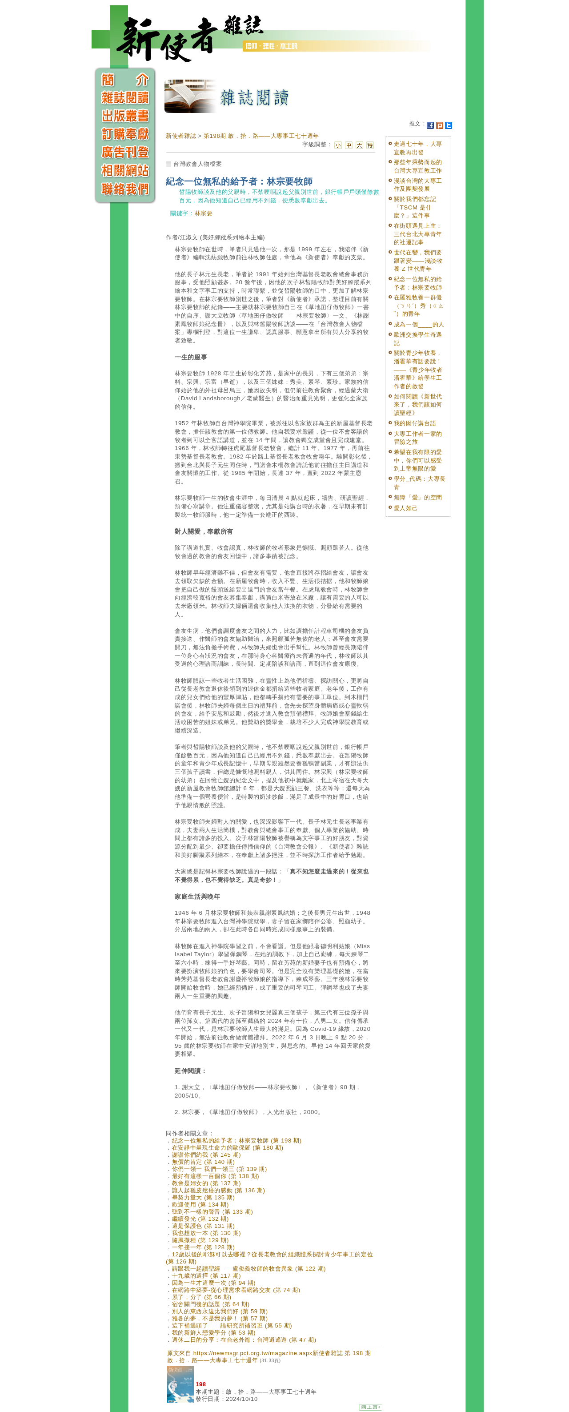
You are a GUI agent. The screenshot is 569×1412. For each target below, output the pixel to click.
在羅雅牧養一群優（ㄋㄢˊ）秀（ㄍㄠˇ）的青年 (419, 305)
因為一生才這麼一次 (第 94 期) (214, 1282)
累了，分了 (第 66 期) (202, 1297)
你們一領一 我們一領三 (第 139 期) (219, 1169)
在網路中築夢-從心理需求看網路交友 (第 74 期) (236, 1290)
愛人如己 (406, 508)
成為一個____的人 (419, 324)
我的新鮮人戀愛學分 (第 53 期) (214, 1332)
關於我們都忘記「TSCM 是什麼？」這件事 (415, 207)
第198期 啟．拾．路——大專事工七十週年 (261, 136)
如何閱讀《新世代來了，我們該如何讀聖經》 (418, 404)
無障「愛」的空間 (418, 497)
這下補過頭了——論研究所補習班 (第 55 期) (232, 1325)
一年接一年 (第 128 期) (203, 1247)
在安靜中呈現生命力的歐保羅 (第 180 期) (228, 1147)
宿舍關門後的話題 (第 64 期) (211, 1304)
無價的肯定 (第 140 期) (203, 1162)
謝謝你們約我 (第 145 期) (206, 1154)
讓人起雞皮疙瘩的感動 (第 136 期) (218, 1190)
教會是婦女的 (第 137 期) (206, 1183)
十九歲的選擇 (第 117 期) (206, 1275)
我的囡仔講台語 (415, 423)
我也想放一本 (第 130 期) (206, 1233)
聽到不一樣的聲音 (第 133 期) (212, 1211)
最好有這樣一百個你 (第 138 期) (216, 1176)
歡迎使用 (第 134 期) (200, 1204)
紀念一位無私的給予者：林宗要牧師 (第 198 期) (237, 1140)
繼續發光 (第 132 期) (200, 1218)
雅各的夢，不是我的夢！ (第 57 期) (220, 1318)
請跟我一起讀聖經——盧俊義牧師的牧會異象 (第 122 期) (249, 1268)
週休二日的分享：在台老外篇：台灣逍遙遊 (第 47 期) (244, 1339)
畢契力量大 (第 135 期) (203, 1197)
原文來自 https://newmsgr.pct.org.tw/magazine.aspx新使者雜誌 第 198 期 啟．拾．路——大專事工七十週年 (269, 1357)
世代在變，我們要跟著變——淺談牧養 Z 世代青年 (418, 260)
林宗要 (204, 213)
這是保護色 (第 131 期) (203, 1226)
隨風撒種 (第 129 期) (200, 1240)
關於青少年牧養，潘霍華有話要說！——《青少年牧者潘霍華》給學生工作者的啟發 (418, 370)
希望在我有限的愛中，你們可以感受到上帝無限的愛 (418, 460)
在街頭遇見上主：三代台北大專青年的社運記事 (418, 233)
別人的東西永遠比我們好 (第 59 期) (220, 1311)
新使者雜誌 (181, 136)
